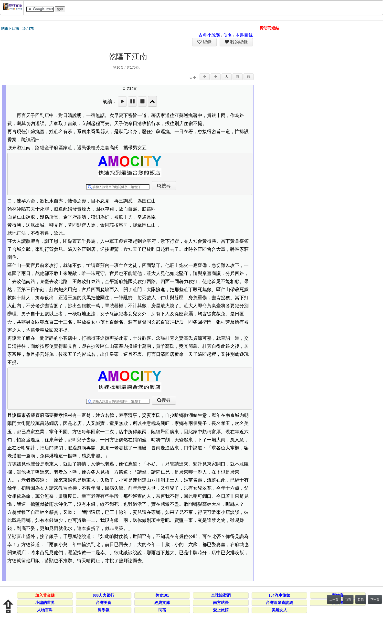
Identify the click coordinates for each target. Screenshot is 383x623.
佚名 (227, 35)
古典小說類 (209, 35)
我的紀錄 (238, 42)
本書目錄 (244, 35)
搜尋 (166, 185)
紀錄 (207, 42)
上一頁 (334, 599)
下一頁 (375, 599)
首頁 (348, 599)
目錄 (361, 599)
